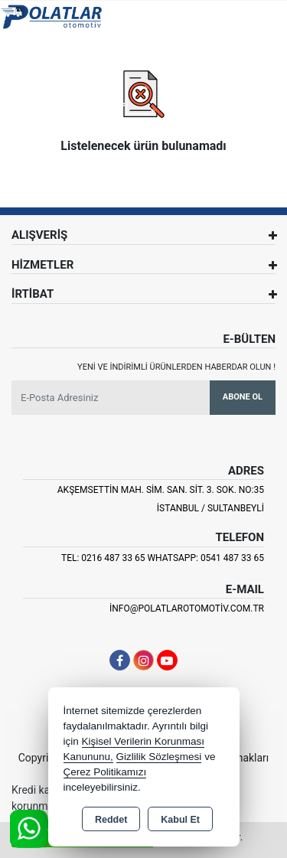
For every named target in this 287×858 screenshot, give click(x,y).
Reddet (111, 819)
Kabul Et (180, 819)
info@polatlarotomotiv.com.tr (186, 608)
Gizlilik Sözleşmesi (159, 756)
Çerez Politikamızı (105, 772)
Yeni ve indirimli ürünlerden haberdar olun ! (176, 367)
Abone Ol (243, 397)
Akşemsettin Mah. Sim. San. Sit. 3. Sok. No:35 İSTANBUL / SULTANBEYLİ (160, 499)
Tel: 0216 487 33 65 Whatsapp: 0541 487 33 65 (162, 558)
